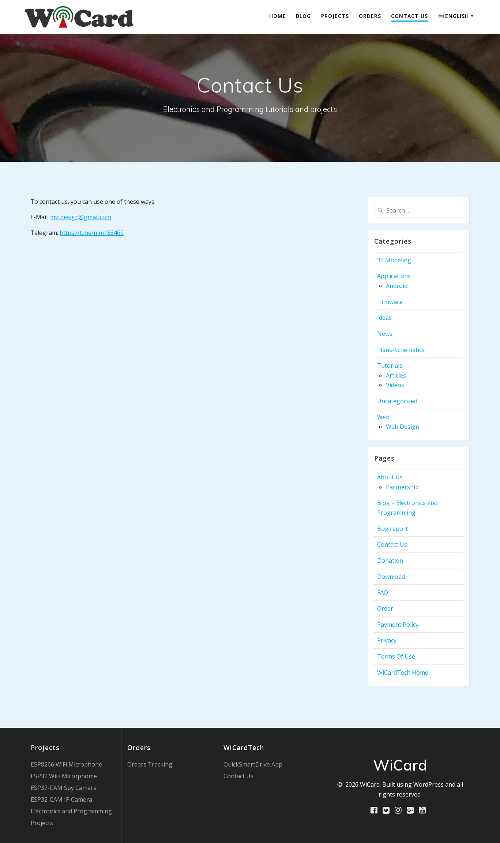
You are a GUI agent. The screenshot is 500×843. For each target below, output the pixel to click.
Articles (396, 375)
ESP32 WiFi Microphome (64, 776)
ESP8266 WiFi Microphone (66, 764)
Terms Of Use (396, 656)
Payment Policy (397, 625)
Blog (303, 15)
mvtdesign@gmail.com (80, 217)
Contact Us (409, 15)
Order (385, 608)
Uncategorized (397, 401)
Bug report (392, 529)
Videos (395, 385)
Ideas (384, 318)
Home (277, 15)
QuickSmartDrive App (252, 764)
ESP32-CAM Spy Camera (64, 788)
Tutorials (389, 365)
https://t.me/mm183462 (92, 233)
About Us (390, 477)
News (384, 334)
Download (391, 577)
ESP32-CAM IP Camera (61, 799)
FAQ (382, 592)
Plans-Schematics (401, 350)
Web (383, 417)
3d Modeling (394, 260)
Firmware (390, 302)
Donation (390, 561)
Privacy (386, 640)
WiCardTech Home (402, 672)
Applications (394, 276)
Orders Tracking (149, 764)
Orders (370, 15)
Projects (335, 15)
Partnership (402, 487)
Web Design (402, 427)
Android (396, 286)
